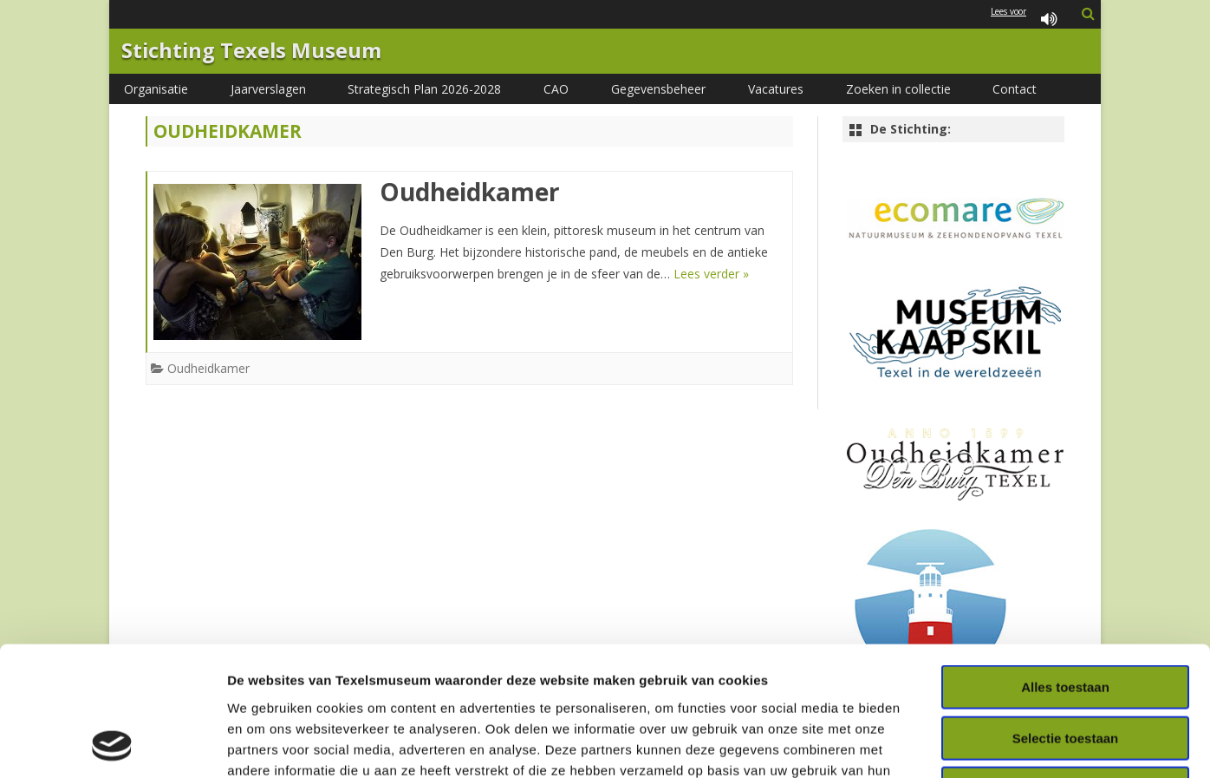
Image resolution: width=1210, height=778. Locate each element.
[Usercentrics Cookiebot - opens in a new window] (112, 744)
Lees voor (1027, 20)
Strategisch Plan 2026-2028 (424, 89)
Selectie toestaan (1065, 617)
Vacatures (775, 89)
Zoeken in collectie (898, 89)
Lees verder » (711, 273)
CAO (556, 89)
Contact (1014, 89)
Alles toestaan (1065, 566)
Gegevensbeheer (658, 89)
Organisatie (156, 89)
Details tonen (936, 743)
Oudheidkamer (470, 191)
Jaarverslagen (268, 89)
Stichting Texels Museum (251, 51)
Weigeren (1065, 667)
